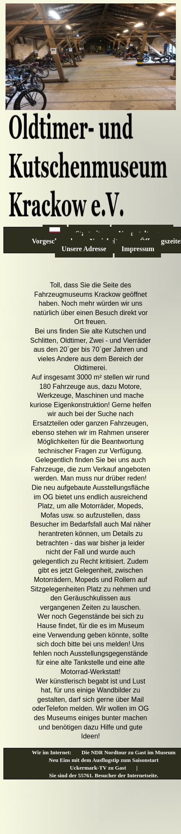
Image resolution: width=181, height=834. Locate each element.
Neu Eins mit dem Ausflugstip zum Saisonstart (104, 760)
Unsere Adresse (84, 248)
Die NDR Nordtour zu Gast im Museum (128, 752)
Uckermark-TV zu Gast (98, 767)
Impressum (137, 248)
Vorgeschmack (53, 241)
